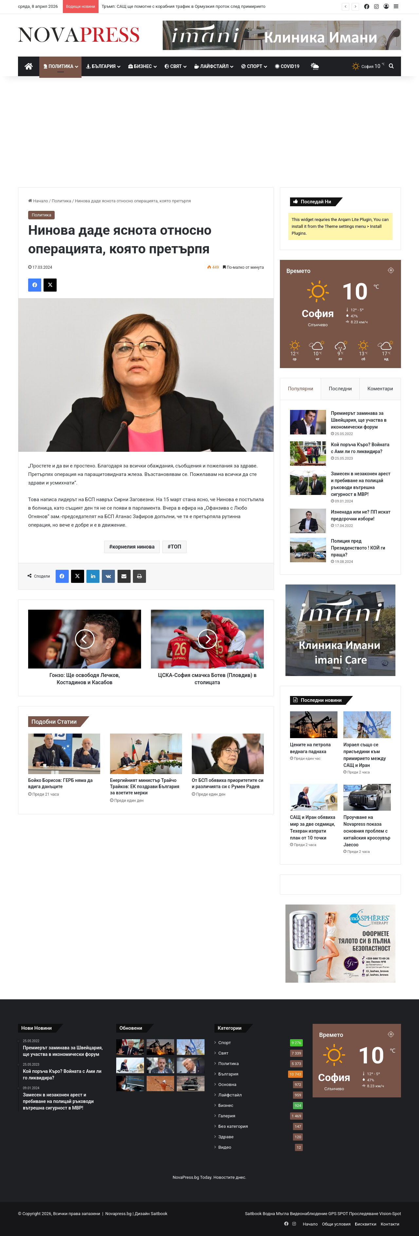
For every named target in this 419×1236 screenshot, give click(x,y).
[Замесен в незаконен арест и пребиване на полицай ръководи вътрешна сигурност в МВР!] (308, 482)
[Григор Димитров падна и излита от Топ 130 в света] (160, 1084)
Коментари (380, 389)
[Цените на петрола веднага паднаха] (313, 724)
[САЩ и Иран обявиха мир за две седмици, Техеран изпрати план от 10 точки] (313, 797)
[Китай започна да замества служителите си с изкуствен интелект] (130, 1084)
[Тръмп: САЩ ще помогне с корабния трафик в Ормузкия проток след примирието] (130, 1047)
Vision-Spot (390, 1213)
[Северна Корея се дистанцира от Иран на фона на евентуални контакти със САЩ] (191, 1084)
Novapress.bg (118, 1213)
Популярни (300, 389)
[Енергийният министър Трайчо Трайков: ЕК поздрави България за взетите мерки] (146, 754)
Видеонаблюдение (309, 1213)
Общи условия (336, 1224)
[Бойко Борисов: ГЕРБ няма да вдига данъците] (64, 754)
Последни (340, 389)
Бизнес (140, 66)
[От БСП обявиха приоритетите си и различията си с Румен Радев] (228, 754)
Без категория (233, 1126)
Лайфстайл (211, 66)
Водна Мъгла (276, 1213)
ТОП (176, 547)
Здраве (225, 1136)
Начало (38, 200)
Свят (173, 66)
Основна (227, 1084)
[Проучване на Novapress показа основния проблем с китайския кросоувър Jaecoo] (367, 797)
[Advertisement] (209, 132)
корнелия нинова (133, 547)
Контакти (390, 1224)
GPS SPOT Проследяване (353, 1213)
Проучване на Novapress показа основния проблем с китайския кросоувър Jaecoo (366, 831)
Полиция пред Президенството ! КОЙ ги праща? (358, 547)
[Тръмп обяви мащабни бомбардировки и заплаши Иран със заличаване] (191, 1065)
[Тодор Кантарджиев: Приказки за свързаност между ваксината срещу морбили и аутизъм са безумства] (160, 1065)
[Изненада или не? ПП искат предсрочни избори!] (308, 521)
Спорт (251, 66)
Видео (224, 1147)
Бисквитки (365, 1224)
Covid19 (287, 66)
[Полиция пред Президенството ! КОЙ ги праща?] (308, 550)
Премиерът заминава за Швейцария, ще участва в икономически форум (359, 420)
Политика (58, 66)
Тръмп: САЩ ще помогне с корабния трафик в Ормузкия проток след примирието (183, 6)
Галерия (226, 1115)
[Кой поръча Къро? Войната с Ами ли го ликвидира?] (308, 453)
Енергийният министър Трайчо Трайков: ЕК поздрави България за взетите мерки (144, 786)
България (101, 66)
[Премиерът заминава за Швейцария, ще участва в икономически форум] (308, 422)
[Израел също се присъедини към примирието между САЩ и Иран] (367, 724)
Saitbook (159, 1213)
